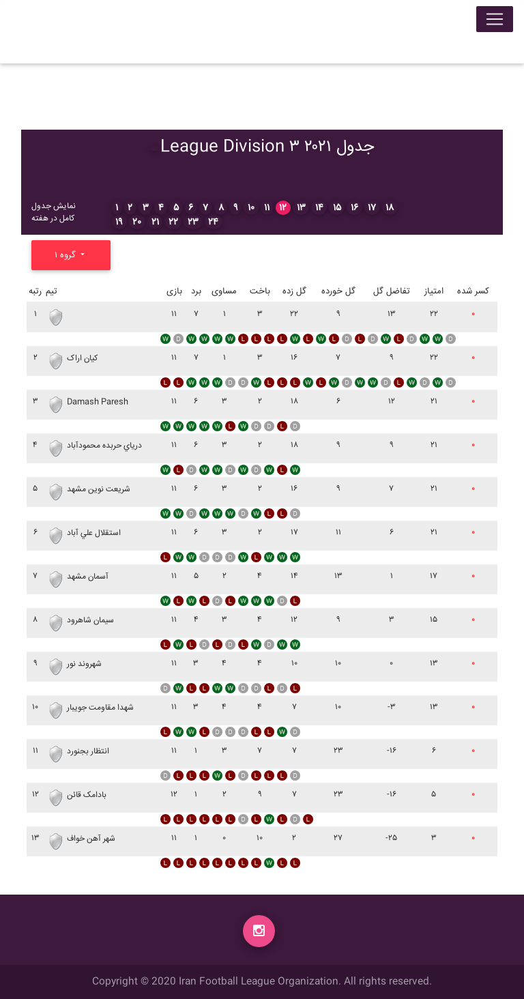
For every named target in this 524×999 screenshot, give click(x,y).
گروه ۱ (66, 255)
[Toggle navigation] (494, 22)
